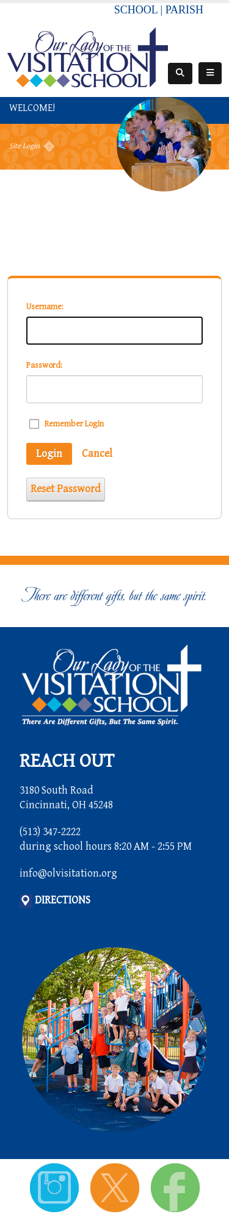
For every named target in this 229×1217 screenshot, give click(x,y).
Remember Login (74, 424)
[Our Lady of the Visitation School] (87, 56)
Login (49, 453)
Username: (45, 307)
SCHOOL (136, 10)
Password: (44, 365)
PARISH (184, 10)
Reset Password (66, 489)
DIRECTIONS (62, 900)
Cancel (97, 453)
